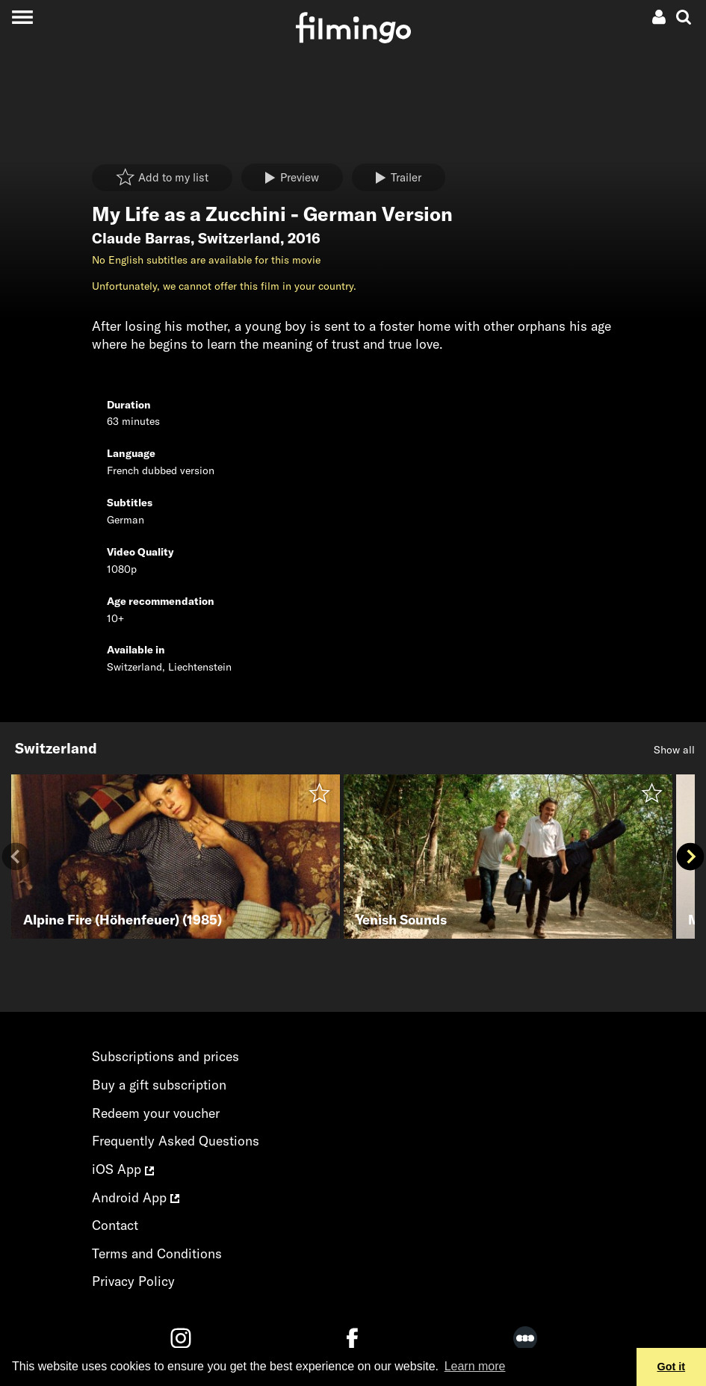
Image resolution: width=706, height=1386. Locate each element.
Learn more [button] (475, 1366)
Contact (115, 1225)
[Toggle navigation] (22, 17)
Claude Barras (141, 238)
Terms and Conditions (157, 1253)
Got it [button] (671, 1367)
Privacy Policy (133, 1281)
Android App (135, 1197)
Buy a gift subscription (159, 1084)
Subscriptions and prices (165, 1056)
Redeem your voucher (156, 1113)
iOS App (123, 1169)
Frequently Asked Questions (175, 1140)
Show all (674, 749)
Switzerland (239, 238)
